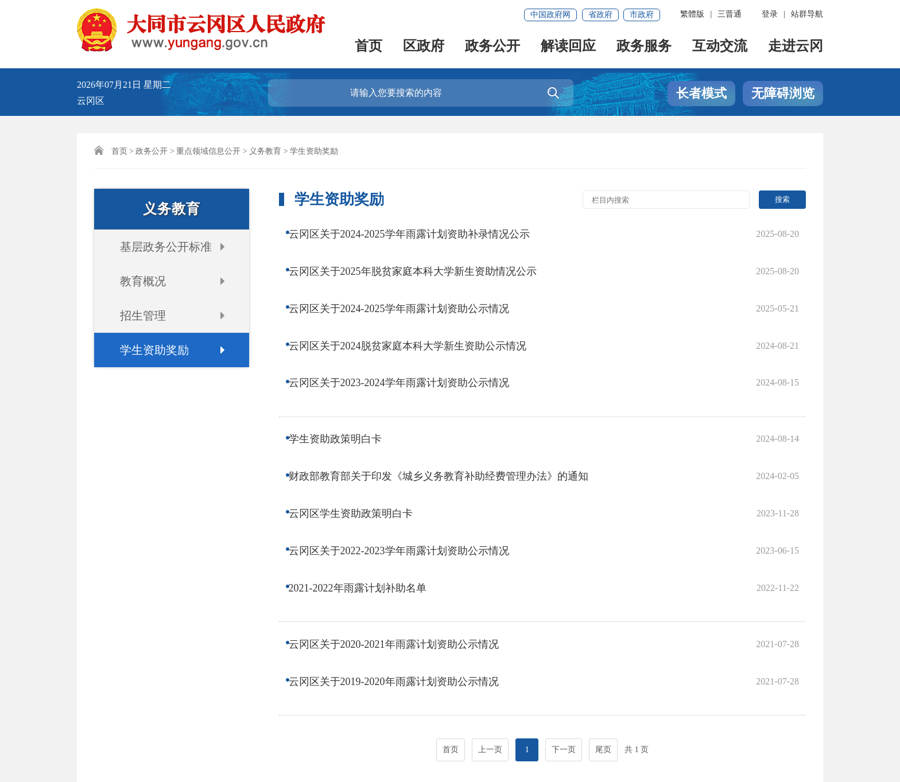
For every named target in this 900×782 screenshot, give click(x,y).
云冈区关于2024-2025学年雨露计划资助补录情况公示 (417, 232)
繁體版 (692, 14)
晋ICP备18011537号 (122, 740)
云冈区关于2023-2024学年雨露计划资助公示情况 (407, 324)
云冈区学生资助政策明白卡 (359, 412)
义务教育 (265, 151)
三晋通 (729, 14)
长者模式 (701, 93)
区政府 (423, 46)
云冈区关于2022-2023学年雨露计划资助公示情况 (407, 435)
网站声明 (101, 701)
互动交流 (719, 46)
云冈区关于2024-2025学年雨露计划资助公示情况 (407, 278)
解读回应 (568, 46)
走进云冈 (795, 46)
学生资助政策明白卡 (343, 366)
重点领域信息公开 (208, 151)
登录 (770, 14)
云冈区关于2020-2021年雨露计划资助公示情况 (402, 499)
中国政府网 (550, 14)
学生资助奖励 (154, 350)
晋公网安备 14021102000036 (346, 740)
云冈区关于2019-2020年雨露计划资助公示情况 (402, 522)
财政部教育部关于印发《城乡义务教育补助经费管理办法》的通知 (446, 389)
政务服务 (644, 46)
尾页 (603, 578)
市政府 (642, 14)
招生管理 (143, 315)
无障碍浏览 (782, 93)
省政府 (600, 14)
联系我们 (155, 701)
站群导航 (807, 14)
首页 (368, 46)
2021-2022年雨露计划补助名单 (366, 458)
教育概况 (143, 281)
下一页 (564, 578)
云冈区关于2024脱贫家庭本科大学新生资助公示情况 (415, 301)
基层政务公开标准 (166, 246)
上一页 (490, 578)
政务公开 (492, 46)
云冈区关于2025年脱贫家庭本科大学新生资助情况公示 (421, 255)
